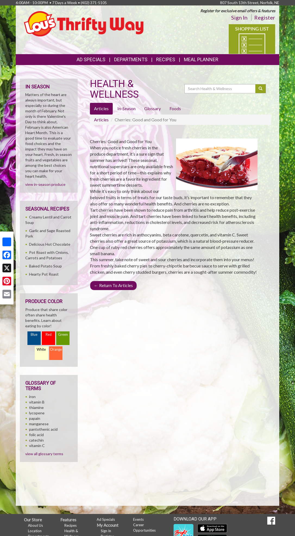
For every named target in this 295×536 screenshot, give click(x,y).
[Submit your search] (260, 88)
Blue (34, 334)
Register (264, 17)
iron (32, 396)
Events (138, 519)
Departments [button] (130, 59)
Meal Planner (201, 59)
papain (34, 418)
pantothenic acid (43, 429)
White (41, 349)
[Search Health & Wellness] (220, 88)
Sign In (239, 17)
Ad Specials (91, 59)
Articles (101, 119)
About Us (35, 525)
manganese (39, 423)
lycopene (37, 413)
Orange (56, 349)
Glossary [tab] (152, 108)
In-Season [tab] (126, 108)
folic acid (36, 434)
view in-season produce (45, 184)
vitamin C (37, 445)
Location (35, 531)
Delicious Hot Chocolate (49, 244)
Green (63, 334)
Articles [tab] (101, 108)
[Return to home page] (83, 23)
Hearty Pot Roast (44, 274)
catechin (36, 440)
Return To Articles (113, 285)
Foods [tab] (175, 108)
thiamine (36, 407)
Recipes (165, 59)
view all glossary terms (44, 453)
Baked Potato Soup (45, 266)
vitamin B (37, 402)
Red (49, 334)
